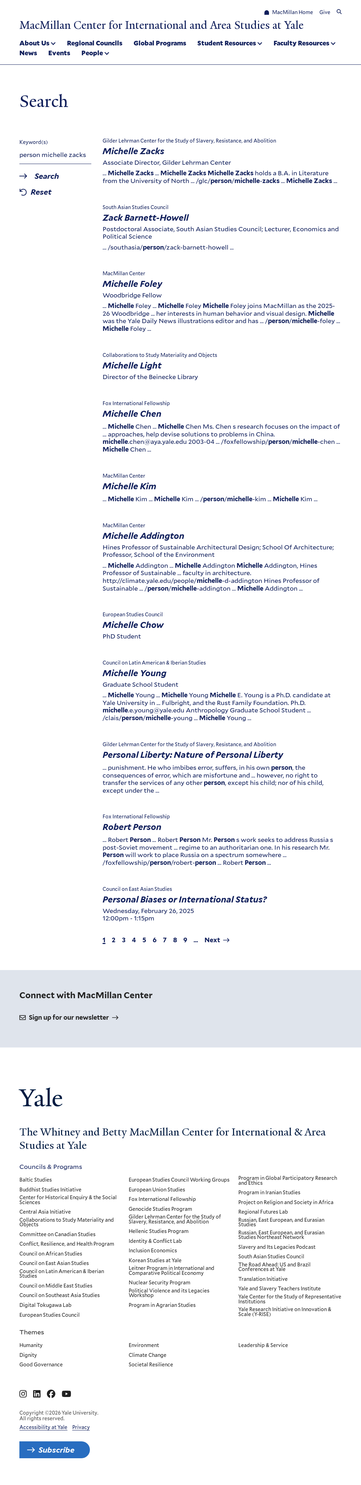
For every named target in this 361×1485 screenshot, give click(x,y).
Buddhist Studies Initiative (50, 1190)
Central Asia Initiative (45, 1212)
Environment (144, 1345)
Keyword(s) (33, 142)
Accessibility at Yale (43, 1427)
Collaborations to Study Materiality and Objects (66, 1222)
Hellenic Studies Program (159, 1231)
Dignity (28, 1355)
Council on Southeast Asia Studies (59, 1296)
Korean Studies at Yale (155, 1260)
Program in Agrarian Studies (162, 1305)
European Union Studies (157, 1190)
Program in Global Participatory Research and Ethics (287, 1180)
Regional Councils (94, 43)
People (92, 53)
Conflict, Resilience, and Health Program (66, 1244)
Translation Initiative (263, 1279)
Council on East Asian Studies (54, 1263)
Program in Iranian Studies (269, 1192)
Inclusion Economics (153, 1251)
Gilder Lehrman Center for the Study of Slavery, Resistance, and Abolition (175, 1220)
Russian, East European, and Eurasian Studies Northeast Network (281, 1235)
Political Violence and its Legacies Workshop (169, 1293)
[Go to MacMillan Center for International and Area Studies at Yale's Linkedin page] (37, 1394)
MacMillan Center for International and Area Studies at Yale (161, 25)
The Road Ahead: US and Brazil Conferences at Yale (274, 1267)
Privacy (81, 1427)
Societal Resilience (151, 1365)
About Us (34, 43)
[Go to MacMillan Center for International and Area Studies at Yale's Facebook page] (51, 1394)
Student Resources (226, 43)
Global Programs (160, 43)
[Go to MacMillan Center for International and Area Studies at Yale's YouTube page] (66, 1394)
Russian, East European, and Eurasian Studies (281, 1222)
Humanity (31, 1345)
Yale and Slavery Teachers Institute (279, 1289)
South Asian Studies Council (271, 1257)
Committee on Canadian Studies (57, 1234)
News (28, 53)
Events (59, 53)
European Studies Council (49, 1315)
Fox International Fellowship (162, 1199)
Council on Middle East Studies (55, 1286)
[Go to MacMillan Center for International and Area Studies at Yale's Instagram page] (23, 1394)
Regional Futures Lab (263, 1212)
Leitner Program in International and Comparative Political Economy (172, 1271)
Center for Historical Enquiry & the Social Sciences (68, 1200)
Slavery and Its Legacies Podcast (277, 1247)
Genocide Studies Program (160, 1209)
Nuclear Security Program (160, 1283)
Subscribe (56, 1449)
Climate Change (148, 1355)
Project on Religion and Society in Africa (286, 1202)
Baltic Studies (35, 1180)
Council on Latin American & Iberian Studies (61, 1274)
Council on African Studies (50, 1254)
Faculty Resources (301, 43)
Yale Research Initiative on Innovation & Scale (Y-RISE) (284, 1312)
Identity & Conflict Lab (155, 1241)
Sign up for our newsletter (69, 1017)
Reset (41, 192)
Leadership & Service (263, 1345)
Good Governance (41, 1365)
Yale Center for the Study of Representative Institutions (289, 1299)
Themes (31, 1332)
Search (47, 176)
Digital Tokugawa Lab (45, 1305)
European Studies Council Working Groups (179, 1180)
